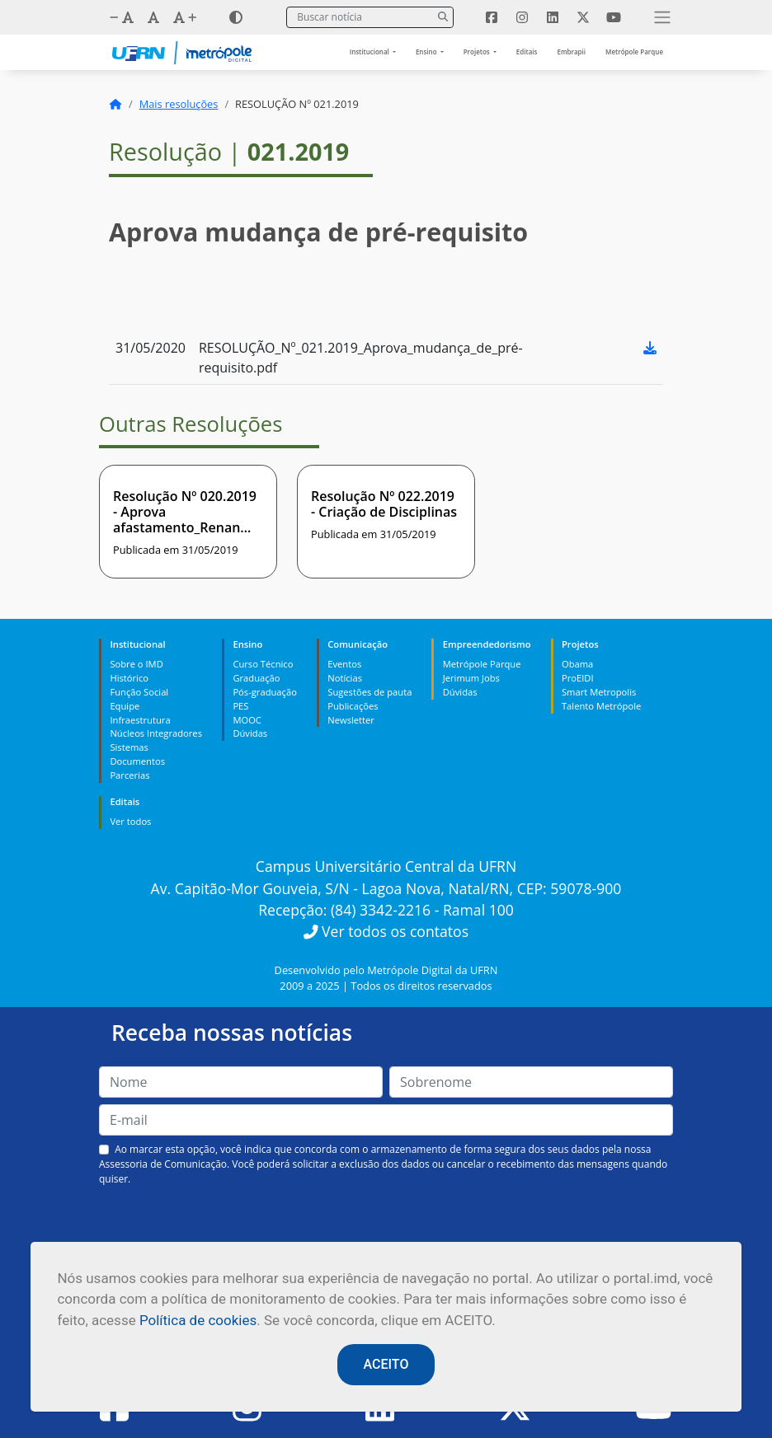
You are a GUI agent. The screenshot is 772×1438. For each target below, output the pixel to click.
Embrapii (571, 51)
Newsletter (350, 720)
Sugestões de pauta (369, 692)
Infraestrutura (140, 720)
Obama (577, 664)
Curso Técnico (263, 664)
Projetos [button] (478, 51)
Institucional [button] (370, 51)
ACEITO (386, 1364)
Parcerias (129, 775)
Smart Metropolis (599, 692)
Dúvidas (250, 733)
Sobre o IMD (136, 664)
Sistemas (129, 747)
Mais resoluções (179, 103)
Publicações (352, 706)
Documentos (137, 761)
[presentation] (386, 1225)
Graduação (256, 678)
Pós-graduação (264, 692)
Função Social (139, 692)
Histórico (129, 678)
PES (240, 706)
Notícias (344, 678)
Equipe (124, 706)
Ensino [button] (427, 51)
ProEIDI (578, 678)
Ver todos (130, 821)
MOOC (247, 720)
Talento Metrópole (601, 706)
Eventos (344, 664)
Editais (527, 51)
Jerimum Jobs (471, 678)
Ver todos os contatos (386, 931)
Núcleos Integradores (156, 733)
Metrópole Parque (634, 51)
